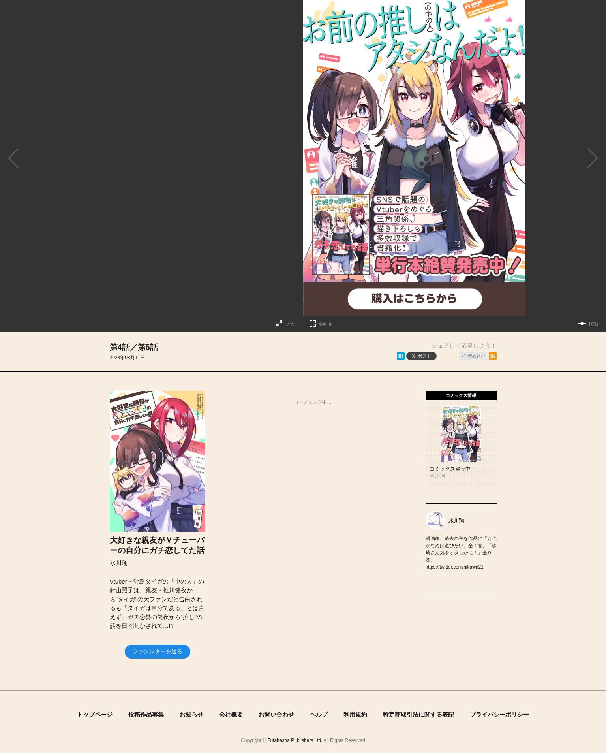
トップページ (95, 714)
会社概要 (231, 714)
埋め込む (476, 356)
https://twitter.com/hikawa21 (455, 567)
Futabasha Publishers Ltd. (294, 740)
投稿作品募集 (146, 714)
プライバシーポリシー (499, 714)
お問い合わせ (276, 714)
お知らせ (191, 714)
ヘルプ (319, 714)
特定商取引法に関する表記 (418, 714)
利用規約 (355, 714)
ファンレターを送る (157, 651)
